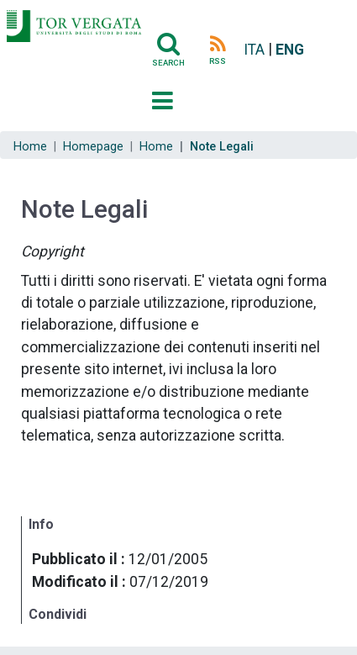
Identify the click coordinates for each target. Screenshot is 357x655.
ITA (254, 49)
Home (30, 147)
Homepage (93, 147)
